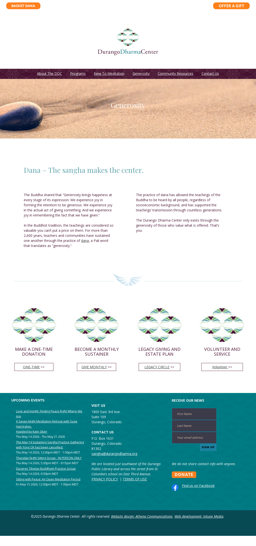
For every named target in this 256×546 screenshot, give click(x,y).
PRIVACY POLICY (104, 479)
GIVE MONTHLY (94, 367)
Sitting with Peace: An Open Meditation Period (48, 479)
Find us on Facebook (198, 485)
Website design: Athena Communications (142, 516)
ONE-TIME (31, 367)
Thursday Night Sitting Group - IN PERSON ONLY (49, 458)
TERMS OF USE (135, 479)
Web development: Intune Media (198, 516)
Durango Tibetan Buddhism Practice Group (46, 469)
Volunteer (220, 367)
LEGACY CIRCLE (156, 367)
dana (85, 240)
